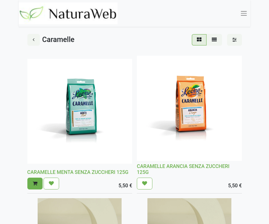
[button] (35, 183)
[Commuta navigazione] (243, 13)
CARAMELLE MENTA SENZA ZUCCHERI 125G (77, 172)
